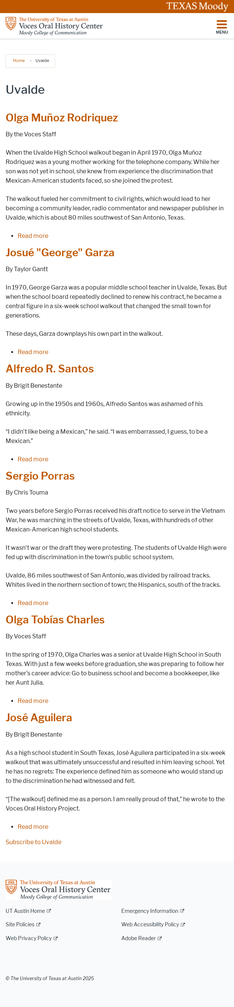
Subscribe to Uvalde (33, 842)
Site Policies (20, 924)
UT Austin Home (25, 911)
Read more (33, 235)
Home (19, 60)
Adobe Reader (138, 938)
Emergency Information (149, 911)
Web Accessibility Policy (150, 924)
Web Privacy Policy (29, 938)
